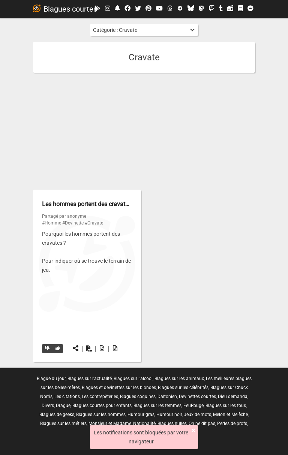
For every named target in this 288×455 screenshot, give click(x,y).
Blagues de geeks (56, 414)
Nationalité (144, 423)
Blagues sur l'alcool (133, 378)
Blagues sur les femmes (158, 405)
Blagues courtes (65, 8)
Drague (63, 405)
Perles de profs (232, 423)
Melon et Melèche (230, 414)
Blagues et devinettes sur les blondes (119, 387)
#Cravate (94, 223)
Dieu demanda (233, 396)
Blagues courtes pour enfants (102, 405)
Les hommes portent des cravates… (88, 204)
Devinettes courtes (197, 396)
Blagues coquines (138, 396)
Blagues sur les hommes (101, 414)
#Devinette (73, 223)
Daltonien (167, 396)
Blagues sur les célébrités (183, 387)
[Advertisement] (144, 131)
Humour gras (141, 414)
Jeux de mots (197, 414)
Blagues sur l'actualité (90, 378)
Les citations (67, 396)
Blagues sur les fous (226, 405)
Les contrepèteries (100, 396)
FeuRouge (193, 405)
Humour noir (169, 414)
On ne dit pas (202, 423)
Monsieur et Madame (109, 423)
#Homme (51, 223)
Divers (48, 405)
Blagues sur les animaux (179, 378)
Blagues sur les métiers (63, 423)
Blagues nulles (172, 423)
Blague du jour (51, 378)
